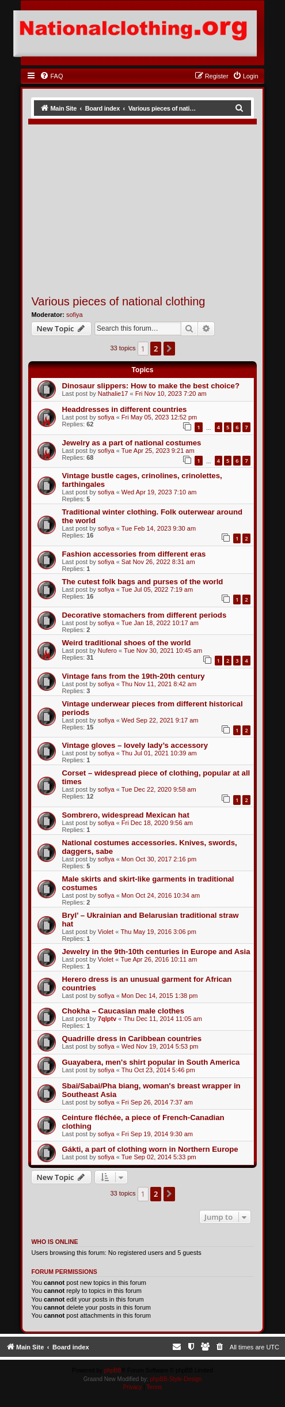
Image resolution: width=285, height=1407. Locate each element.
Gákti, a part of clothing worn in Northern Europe (150, 1149)
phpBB (112, 1370)
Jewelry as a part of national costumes (131, 442)
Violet (105, 931)
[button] (169, 348)
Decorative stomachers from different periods (144, 615)
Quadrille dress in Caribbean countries (132, 1038)
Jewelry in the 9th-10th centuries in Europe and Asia (156, 951)
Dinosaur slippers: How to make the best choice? (151, 385)
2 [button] (156, 348)
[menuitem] (51, 76)
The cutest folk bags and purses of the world (142, 581)
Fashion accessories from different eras (134, 554)
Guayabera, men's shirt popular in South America (151, 1062)
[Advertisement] (156, 207)
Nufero (107, 650)
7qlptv (107, 1018)
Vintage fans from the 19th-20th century (133, 676)
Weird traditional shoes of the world (126, 642)
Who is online (54, 1241)
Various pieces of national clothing (118, 301)
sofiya (74, 314)
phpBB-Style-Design (176, 1379)
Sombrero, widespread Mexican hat (125, 815)
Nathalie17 (113, 393)
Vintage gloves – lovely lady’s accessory (135, 745)
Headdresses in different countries (124, 409)
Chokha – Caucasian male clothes (123, 1011)
